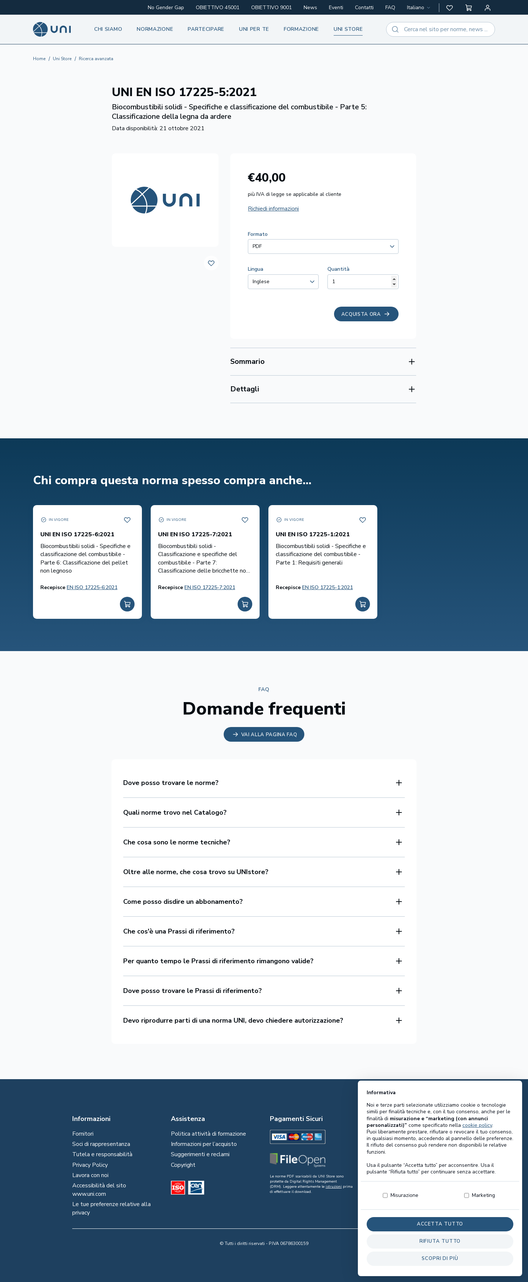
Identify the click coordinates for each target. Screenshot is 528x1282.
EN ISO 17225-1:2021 (327, 587)
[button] (449, 7)
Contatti (364, 7)
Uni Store (62, 59)
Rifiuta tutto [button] (440, 1241)
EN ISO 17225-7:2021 (209, 587)
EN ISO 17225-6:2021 (92, 587)
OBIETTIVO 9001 (271, 7)
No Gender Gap (166, 7)
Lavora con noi (90, 1175)
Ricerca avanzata (96, 59)
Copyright (183, 1165)
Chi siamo (108, 29)
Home (39, 59)
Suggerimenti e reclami (200, 1154)
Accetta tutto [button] (440, 1224)
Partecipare (206, 29)
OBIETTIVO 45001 (217, 7)
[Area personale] (487, 7)
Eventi (336, 7)
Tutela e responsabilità (102, 1154)
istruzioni (334, 1186)
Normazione (155, 29)
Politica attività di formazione (208, 1134)
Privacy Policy (90, 1165)
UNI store (348, 29)
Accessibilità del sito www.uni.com (99, 1189)
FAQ (390, 7)
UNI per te (254, 29)
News (310, 7)
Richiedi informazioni (273, 209)
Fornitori (83, 1134)
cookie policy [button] (477, 1125)
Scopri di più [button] (440, 1258)
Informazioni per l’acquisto (204, 1144)
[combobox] (419, 7)
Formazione (301, 29)
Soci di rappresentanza (101, 1144)
